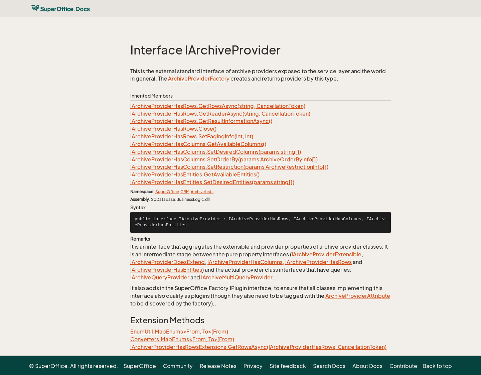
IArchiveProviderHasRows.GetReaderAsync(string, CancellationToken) (220, 113)
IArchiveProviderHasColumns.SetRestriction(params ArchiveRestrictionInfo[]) (229, 166)
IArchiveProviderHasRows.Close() (173, 128)
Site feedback (288, 366)
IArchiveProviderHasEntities (166, 269)
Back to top (437, 366)
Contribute (403, 366)
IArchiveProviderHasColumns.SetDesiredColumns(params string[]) (215, 151)
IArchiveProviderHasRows (318, 262)
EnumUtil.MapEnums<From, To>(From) (179, 331)
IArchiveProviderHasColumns (245, 262)
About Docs (367, 366)
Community (178, 366)
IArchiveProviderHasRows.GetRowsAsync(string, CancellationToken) (217, 106)
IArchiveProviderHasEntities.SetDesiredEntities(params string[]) (212, 182)
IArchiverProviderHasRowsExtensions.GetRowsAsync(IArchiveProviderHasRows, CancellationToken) (258, 347)
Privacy (253, 366)
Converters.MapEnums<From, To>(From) (182, 339)
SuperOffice (167, 191)
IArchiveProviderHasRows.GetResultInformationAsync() (201, 121)
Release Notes (218, 366)
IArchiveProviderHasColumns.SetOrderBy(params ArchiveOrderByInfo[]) (224, 159)
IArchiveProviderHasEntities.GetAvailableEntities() (195, 174)
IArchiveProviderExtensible (326, 254)
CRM (184, 191)
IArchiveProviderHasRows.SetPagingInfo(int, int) (191, 136)
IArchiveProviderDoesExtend (167, 262)
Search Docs (329, 366)
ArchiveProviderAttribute (357, 295)
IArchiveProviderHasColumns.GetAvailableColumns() (198, 144)
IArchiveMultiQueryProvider (236, 277)
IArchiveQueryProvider (159, 277)
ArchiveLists (202, 191)
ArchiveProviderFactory (198, 78)
